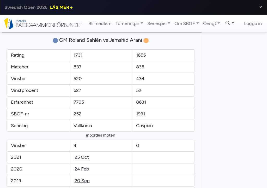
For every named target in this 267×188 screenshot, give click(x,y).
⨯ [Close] (260, 7)
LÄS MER (61, 7)
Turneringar (127, 23)
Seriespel (157, 23)
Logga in (253, 23)
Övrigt (209, 23)
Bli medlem (99, 23)
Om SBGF (184, 23)
